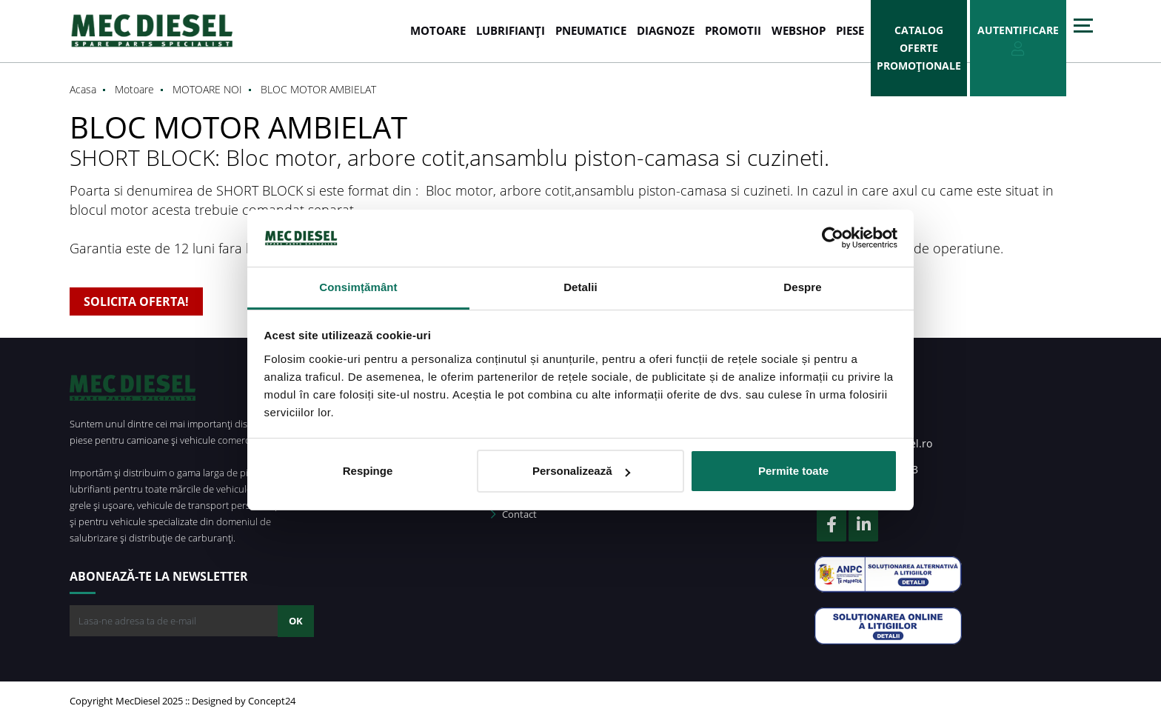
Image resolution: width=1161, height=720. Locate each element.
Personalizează (581, 470)
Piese (850, 30)
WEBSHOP (799, 30)
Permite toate (793, 470)
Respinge (368, 470)
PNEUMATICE (590, 30)
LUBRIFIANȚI (510, 30)
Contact (514, 514)
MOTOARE (438, 30)
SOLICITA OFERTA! (136, 301)
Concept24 (271, 700)
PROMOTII (733, 30)
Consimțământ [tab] (358, 287)
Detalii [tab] (580, 287)
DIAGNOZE (666, 30)
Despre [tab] (802, 287)
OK (296, 620)
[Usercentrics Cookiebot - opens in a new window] (832, 238)
